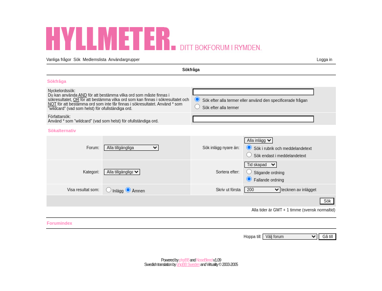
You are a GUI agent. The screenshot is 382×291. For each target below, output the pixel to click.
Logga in (324, 59)
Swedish (150, 264)
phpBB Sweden (187, 264)
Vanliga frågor (59, 59)
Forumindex (59, 223)
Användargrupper (124, 59)
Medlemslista (94, 59)
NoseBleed (204, 260)
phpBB (184, 260)
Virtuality (212, 264)
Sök (77, 59)
